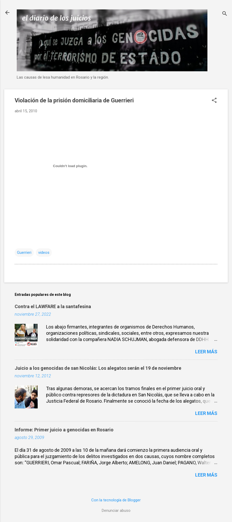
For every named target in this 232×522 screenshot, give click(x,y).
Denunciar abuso (116, 510)
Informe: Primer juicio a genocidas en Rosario (64, 429)
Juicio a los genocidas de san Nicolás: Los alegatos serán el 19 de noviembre (98, 368)
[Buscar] (225, 14)
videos (43, 252)
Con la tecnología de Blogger (116, 500)
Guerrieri (24, 252)
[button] (214, 100)
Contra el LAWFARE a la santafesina (53, 306)
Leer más (206, 351)
